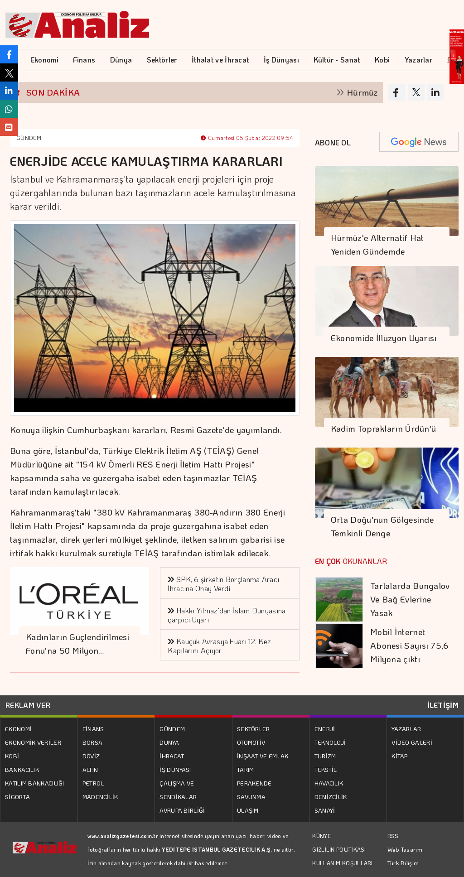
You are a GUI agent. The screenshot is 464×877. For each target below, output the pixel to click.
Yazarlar (418, 59)
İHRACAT (172, 756)
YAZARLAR (406, 728)
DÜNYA (169, 742)
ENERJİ (324, 728)
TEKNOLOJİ (330, 742)
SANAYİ (324, 810)
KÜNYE (321, 835)
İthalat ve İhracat (220, 59)
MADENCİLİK (100, 796)
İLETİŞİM (443, 705)
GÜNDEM (28, 137)
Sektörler (162, 59)
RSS (393, 835)
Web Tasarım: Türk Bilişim (405, 856)
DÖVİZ (91, 756)
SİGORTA (17, 796)
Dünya (121, 59)
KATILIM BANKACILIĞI (34, 783)
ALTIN (90, 769)
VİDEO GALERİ (412, 742)
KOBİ (12, 756)
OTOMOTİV (251, 742)
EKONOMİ (18, 728)
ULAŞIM (248, 810)
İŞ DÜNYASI (175, 769)
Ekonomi (44, 59)
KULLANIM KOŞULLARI (342, 863)
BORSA (92, 742)
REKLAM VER (27, 705)
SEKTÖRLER (253, 728)
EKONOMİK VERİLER (33, 742)
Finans (84, 59)
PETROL (93, 783)
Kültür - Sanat (337, 59)
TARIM (245, 769)
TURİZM (325, 756)
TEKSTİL (325, 769)
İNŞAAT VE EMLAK (263, 756)
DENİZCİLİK (330, 796)
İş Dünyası (281, 59)
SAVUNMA (251, 796)
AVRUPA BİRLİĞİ (182, 810)
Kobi (382, 59)
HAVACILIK (328, 783)
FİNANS (93, 728)
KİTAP (400, 756)
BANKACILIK (22, 769)
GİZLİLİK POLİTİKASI (339, 849)
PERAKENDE (254, 783)
